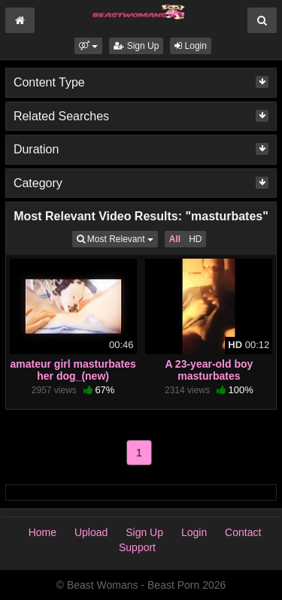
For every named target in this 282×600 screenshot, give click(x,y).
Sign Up (136, 46)
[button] (88, 46)
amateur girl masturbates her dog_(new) (72, 370)
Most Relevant (117, 238)
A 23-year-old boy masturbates (209, 370)
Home (42, 532)
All (174, 239)
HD (195, 239)
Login (190, 46)
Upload (91, 532)
